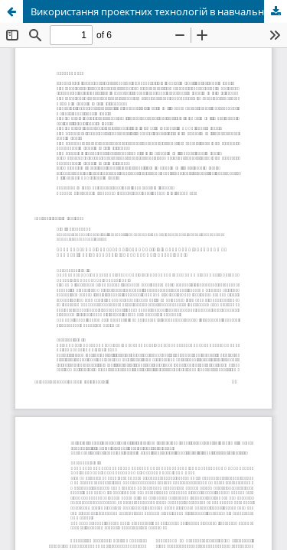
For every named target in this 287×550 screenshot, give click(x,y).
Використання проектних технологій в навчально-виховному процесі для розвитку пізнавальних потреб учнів (159, 11)
